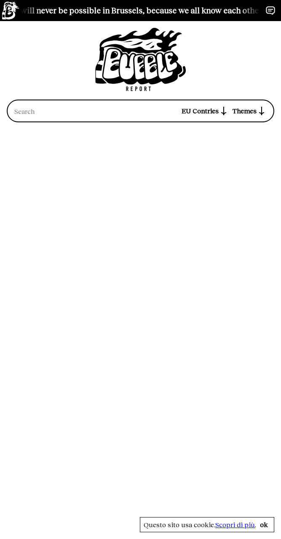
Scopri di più (235, 524)
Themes (249, 111)
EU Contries (205, 111)
